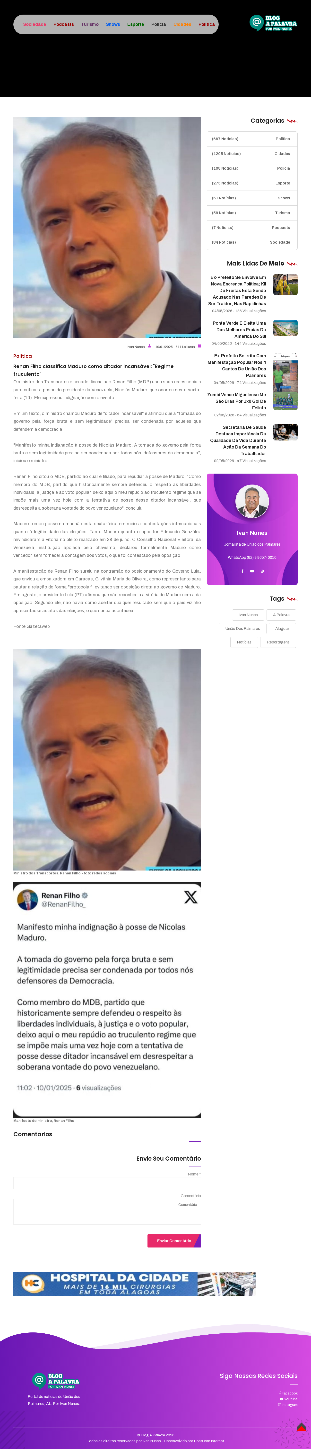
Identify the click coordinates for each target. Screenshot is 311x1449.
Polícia (251, 168)
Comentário (191, 1196)
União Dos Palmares (242, 628)
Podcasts (251, 228)
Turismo (251, 213)
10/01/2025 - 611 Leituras (178, 347)
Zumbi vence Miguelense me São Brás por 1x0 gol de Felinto (236, 401)
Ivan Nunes (139, 347)
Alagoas (282, 628)
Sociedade (251, 242)
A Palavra (281, 615)
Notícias (244, 642)
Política (251, 139)
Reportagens (278, 642)
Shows (251, 198)
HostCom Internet (209, 1441)
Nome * (194, 1174)
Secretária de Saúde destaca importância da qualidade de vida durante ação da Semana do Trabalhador (238, 440)
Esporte (251, 183)
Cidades (251, 154)
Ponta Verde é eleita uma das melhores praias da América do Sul (239, 330)
